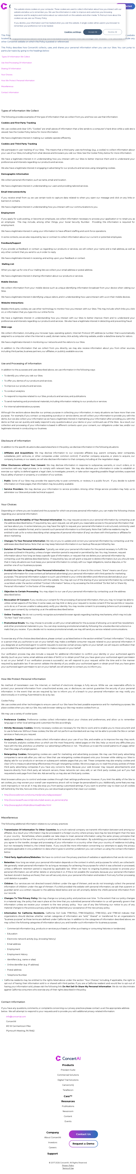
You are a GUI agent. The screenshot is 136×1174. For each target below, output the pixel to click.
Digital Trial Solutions (68, 1080)
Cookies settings (72, 32)
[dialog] (68, 21)
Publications (68, 1106)
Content (68, 1116)
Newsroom (68, 1111)
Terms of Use (68, 1168)
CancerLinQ (68, 1085)
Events (68, 1121)
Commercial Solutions (68, 1075)
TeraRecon (68, 1090)
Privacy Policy (68, 1165)
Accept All (92, 32)
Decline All (112, 32)
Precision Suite (68, 1070)
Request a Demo (83, 1143)
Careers (52, 1147)
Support (52, 1153)
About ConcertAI (52, 1137)
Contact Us (83, 1134)
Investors (52, 1142)
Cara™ (68, 1096)
